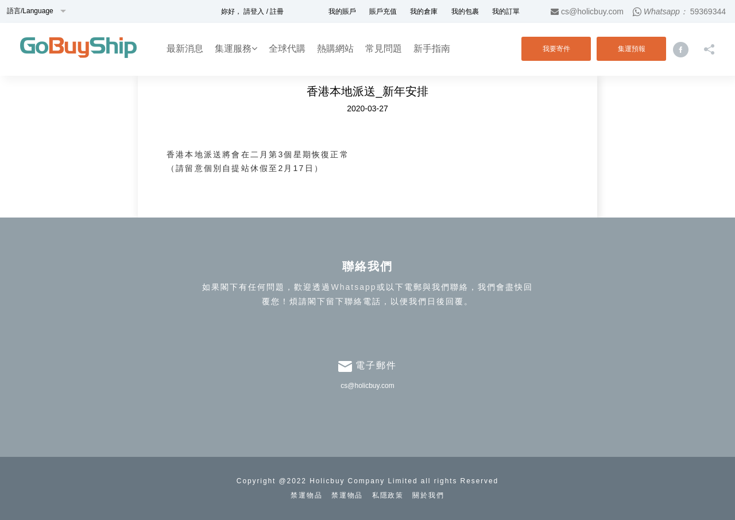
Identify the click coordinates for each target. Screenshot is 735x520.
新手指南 (431, 48)
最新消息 (185, 48)
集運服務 (236, 48)
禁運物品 (307, 495)
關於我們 (428, 495)
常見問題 (383, 48)
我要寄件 (556, 49)
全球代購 (287, 48)
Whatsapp (353, 287)
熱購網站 (335, 48)
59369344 (708, 11)
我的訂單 (506, 11)
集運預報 (631, 49)
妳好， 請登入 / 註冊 (252, 11)
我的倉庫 (424, 11)
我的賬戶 (342, 11)
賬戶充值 (383, 11)
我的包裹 (465, 11)
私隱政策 (388, 495)
